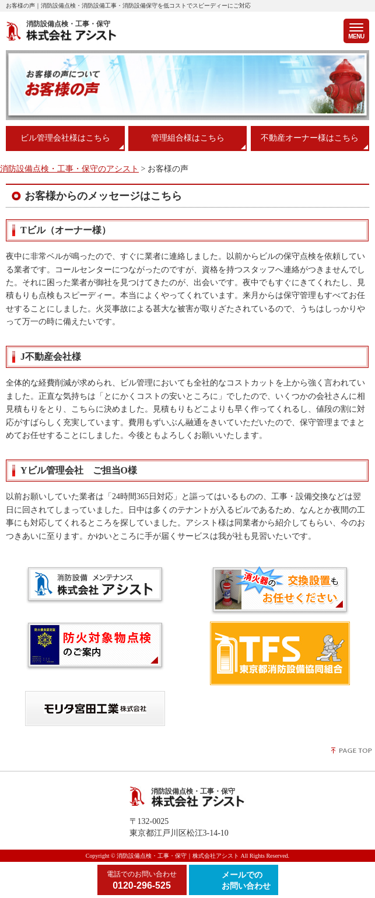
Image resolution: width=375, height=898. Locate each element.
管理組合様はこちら (188, 138)
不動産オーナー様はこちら (310, 138)
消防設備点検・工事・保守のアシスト (69, 168)
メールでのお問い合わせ (246, 880)
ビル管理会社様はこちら (65, 138)
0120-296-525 (141, 879)
